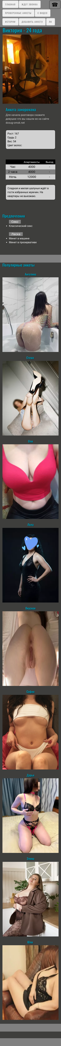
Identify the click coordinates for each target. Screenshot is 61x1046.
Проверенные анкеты (18, 13)
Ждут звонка (30, 4)
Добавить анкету (32, 21)
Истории (10, 21)
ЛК (50, 21)
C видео (42, 13)
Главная (10, 4)
